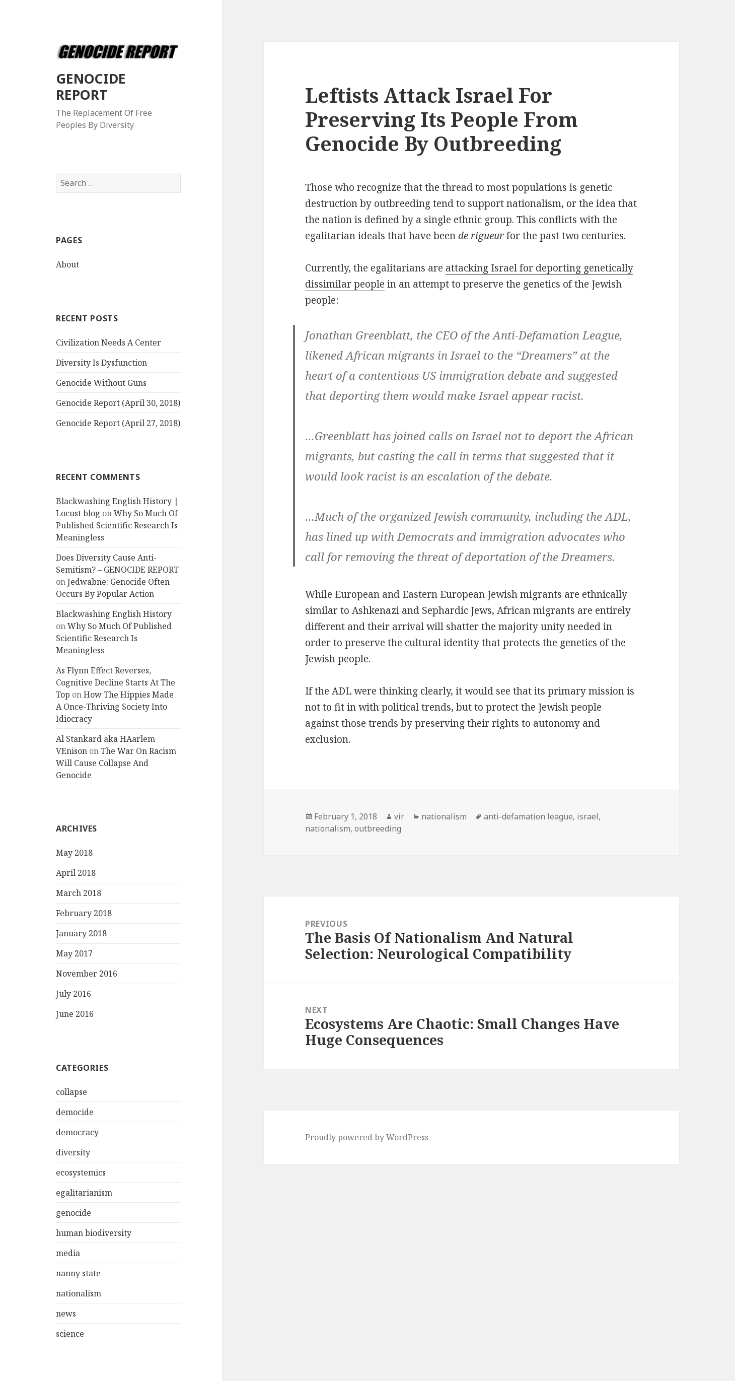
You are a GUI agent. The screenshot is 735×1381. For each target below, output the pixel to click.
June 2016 (75, 1013)
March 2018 (78, 893)
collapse (71, 1091)
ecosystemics (81, 1172)
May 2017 (74, 953)
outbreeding (377, 828)
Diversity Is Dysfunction (101, 362)
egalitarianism (84, 1192)
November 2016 (86, 973)
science (70, 1333)
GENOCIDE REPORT (91, 86)
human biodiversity (93, 1232)
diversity (73, 1152)
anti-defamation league (528, 816)
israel (588, 816)
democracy (77, 1132)
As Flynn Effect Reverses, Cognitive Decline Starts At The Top (115, 682)
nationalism (78, 1293)
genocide (73, 1212)
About (67, 264)
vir (399, 816)
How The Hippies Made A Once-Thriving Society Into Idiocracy (115, 706)
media (68, 1253)
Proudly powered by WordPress (366, 1137)
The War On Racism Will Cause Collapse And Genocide (116, 763)
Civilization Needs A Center (108, 342)
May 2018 (74, 852)
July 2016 (73, 993)
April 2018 (76, 872)
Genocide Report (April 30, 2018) (118, 402)
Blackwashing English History (114, 613)
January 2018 (81, 933)
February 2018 (84, 913)
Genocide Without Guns (101, 382)
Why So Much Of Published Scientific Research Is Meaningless (117, 525)
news (66, 1313)
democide (75, 1112)
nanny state (78, 1273)
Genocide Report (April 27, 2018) (118, 423)
